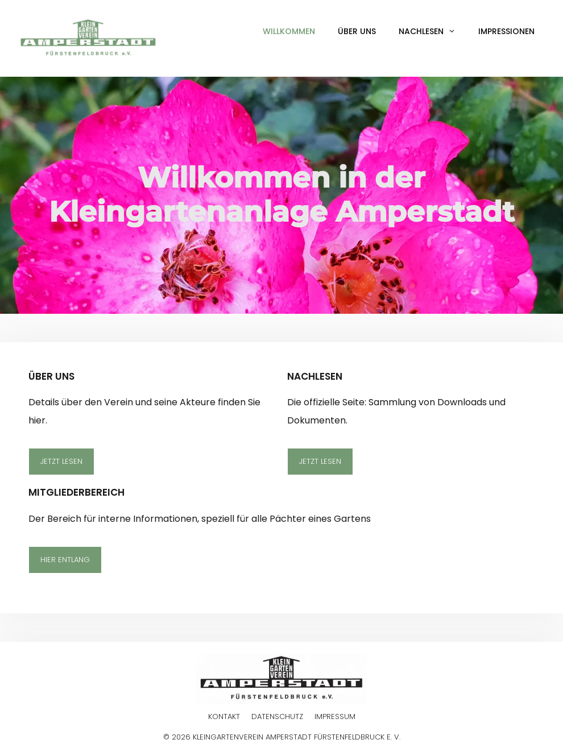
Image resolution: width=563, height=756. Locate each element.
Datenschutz (277, 716)
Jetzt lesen (61, 461)
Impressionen (506, 31)
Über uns (357, 31)
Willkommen (289, 31)
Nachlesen (433, 31)
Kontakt (224, 716)
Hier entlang (65, 559)
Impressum (334, 716)
